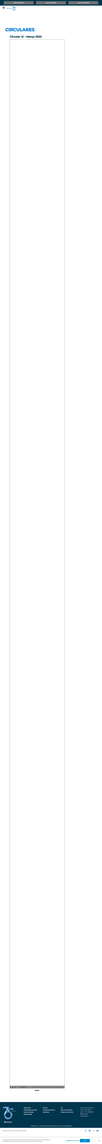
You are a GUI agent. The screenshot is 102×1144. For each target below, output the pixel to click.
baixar (37, 1090)
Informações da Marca (30, 1110)
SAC (62, 1107)
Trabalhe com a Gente (67, 1112)
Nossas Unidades (29, 1112)
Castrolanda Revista (49, 1110)
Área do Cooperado (19, 2)
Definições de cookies (72, 1140)
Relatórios (46, 1112)
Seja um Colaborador (83, 2)
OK (85, 1140)
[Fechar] (99, 1140)
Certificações (28, 1114)
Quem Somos (27, 1107)
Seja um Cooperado (51, 2)
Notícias (45, 1107)
